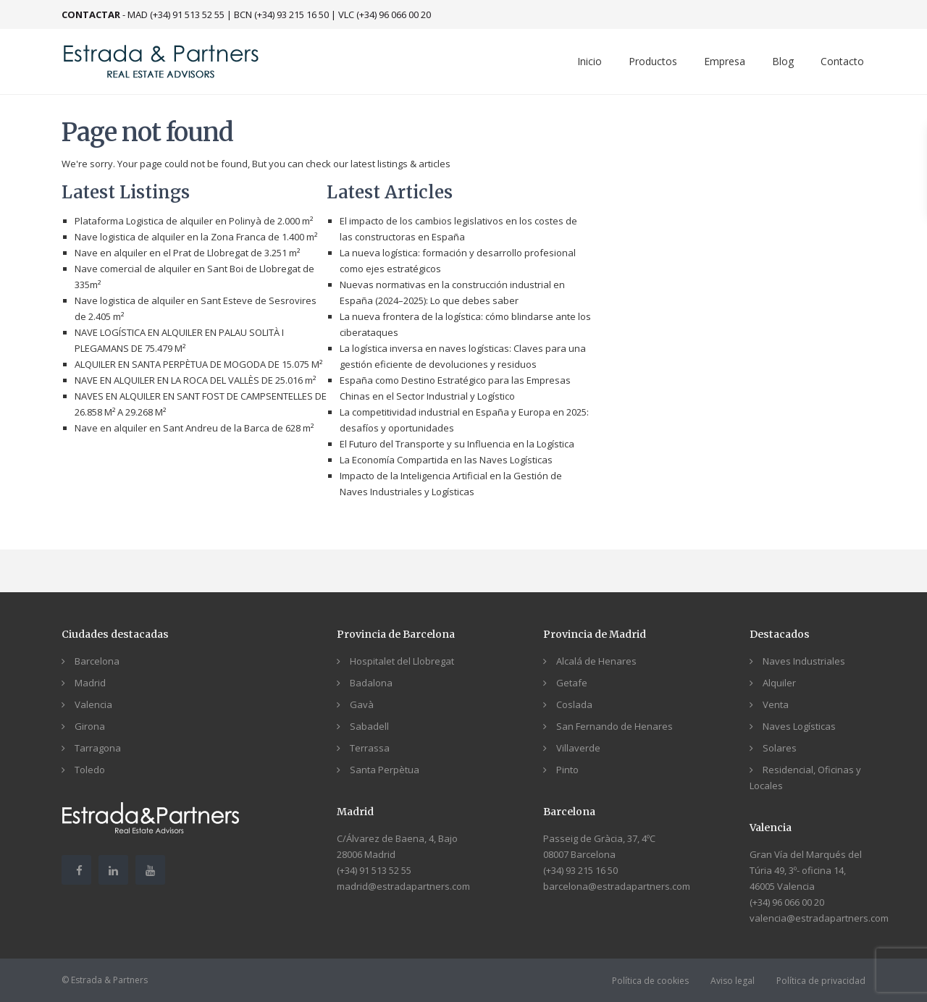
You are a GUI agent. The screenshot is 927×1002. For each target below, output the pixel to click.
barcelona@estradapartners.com (616, 886)
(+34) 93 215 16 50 (580, 870)
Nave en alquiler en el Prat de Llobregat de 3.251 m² (187, 252)
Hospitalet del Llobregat (402, 661)
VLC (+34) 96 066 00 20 (384, 14)
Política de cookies (650, 980)
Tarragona (98, 747)
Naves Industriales (804, 661)
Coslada (574, 704)
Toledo (90, 769)
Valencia (93, 704)
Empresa (724, 61)
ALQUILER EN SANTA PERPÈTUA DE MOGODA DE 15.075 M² (198, 364)
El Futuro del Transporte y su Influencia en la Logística (457, 443)
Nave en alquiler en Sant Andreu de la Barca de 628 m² (194, 427)
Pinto (567, 769)
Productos (653, 61)
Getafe (571, 682)
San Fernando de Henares (614, 726)
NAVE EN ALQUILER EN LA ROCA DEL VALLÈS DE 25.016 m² (195, 380)
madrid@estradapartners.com (403, 886)
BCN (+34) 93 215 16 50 (281, 14)
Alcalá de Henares (596, 661)
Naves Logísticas (799, 726)
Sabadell (369, 726)
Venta (776, 704)
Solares (780, 747)
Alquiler (779, 682)
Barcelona (97, 661)
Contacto (842, 61)
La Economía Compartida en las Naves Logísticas (446, 459)
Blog (783, 61)
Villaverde (578, 747)
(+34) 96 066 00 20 (787, 902)
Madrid (90, 682)
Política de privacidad (820, 980)
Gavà (362, 704)
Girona (90, 726)
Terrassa (370, 747)
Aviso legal (732, 980)
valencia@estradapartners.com (819, 918)
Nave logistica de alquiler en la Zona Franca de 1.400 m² (196, 236)
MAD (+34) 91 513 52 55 (176, 14)
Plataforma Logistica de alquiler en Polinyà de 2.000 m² (194, 220)
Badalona (371, 682)
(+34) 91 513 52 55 (374, 870)
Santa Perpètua (384, 769)
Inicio (589, 61)
